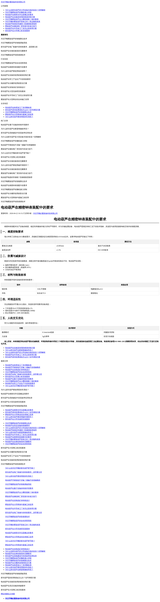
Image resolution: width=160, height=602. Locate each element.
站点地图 (11, 594)
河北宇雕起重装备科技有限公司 (13, 2)
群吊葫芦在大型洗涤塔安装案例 (17, 419)
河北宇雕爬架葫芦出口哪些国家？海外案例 (21, 19)
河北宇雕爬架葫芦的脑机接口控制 (18, 12)
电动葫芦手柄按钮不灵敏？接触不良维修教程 (22, 367)
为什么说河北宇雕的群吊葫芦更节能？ (20, 386)
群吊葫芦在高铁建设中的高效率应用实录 (21, 556)
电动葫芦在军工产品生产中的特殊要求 (20, 383)
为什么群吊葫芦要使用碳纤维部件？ (19, 417)
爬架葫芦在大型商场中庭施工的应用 (19, 114)
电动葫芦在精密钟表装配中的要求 (18, 437)
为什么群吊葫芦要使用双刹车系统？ (19, 117)
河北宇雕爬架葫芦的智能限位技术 (18, 112)
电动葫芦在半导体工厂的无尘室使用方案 (21, 28)
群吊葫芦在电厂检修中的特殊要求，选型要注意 (23, 374)
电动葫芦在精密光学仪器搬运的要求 (19, 15)
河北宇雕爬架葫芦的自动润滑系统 (18, 372)
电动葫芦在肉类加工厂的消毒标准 (18, 107)
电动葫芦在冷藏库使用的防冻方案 (18, 563)
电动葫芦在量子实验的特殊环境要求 (19, 379)
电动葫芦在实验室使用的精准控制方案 (20, 17)
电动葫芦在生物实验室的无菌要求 (18, 441)
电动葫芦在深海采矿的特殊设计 (17, 370)
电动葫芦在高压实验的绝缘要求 (17, 425)
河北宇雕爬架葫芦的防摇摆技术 (17, 517)
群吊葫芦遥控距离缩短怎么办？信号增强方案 (22, 110)
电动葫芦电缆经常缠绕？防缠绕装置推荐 (21, 24)
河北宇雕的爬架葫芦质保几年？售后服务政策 (22, 21)
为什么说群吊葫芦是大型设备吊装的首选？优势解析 (25, 10)
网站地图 (4, 594)
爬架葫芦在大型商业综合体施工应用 (19, 414)
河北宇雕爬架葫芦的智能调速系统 (18, 484)
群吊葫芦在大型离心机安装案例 (17, 31)
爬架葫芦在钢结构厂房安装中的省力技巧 (21, 26)
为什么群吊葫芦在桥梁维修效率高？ (19, 350)
